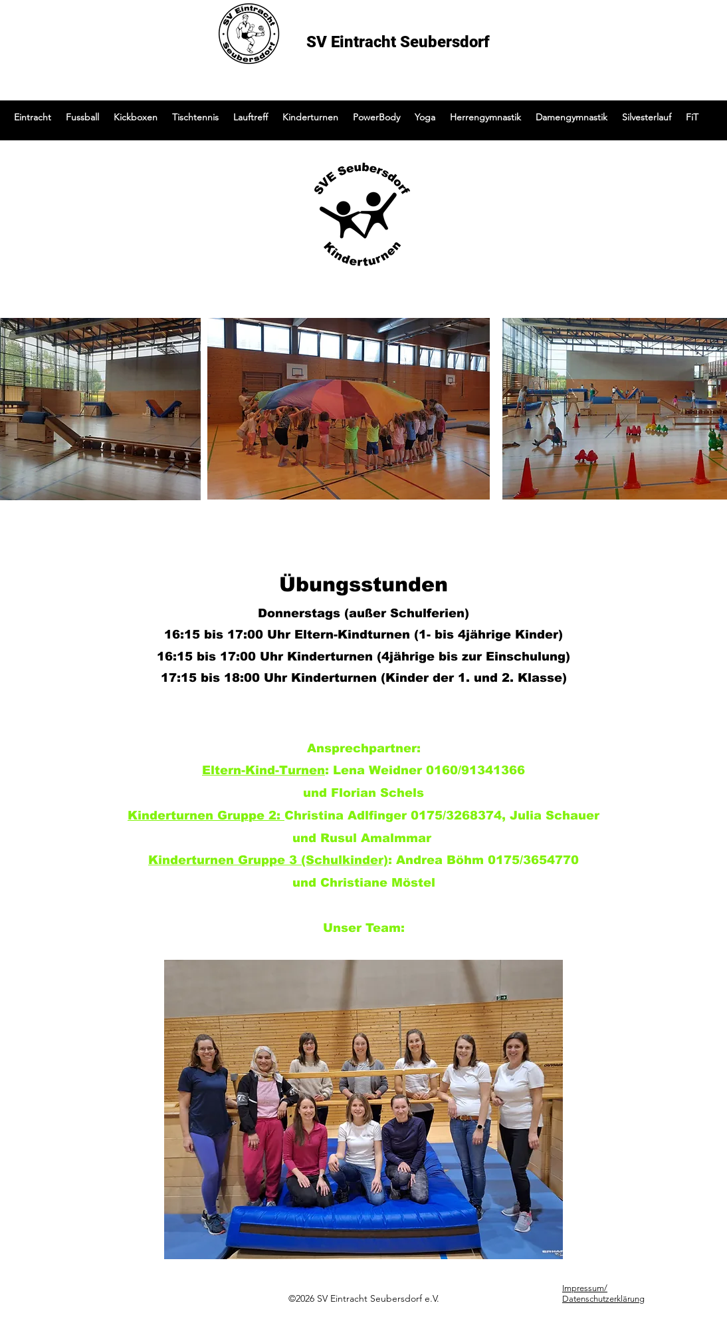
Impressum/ (584, 1288)
